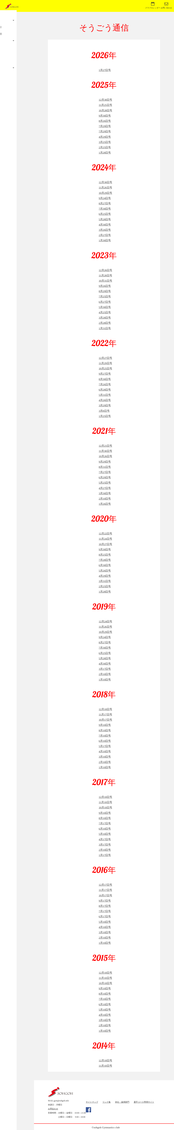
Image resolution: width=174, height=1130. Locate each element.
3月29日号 (105, 405)
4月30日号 (105, 224)
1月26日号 (105, 503)
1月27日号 (105, 70)
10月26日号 (105, 456)
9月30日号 (105, 115)
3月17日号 (105, 668)
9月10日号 (105, 725)
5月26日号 (105, 570)
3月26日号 (105, 229)
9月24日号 (105, 198)
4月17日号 (105, 839)
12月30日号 (105, 99)
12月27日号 (105, 358)
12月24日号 (105, 621)
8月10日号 (105, 730)
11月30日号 (105, 451)
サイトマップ (92, 1102)
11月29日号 (105, 363)
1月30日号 (105, 240)
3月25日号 (105, 142)
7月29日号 (105, 126)
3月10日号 (105, 756)
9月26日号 (105, 285)
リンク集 (106, 1102)
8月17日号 (105, 905)
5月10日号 (105, 833)
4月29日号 (105, 136)
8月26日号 (105, 120)
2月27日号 (105, 235)
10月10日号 (105, 807)
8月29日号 (105, 291)
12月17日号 (105, 884)
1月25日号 (105, 416)
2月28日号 (105, 322)
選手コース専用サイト (144, 1102)
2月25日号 (105, 147)
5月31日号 (105, 394)
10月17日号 (105, 719)
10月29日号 (105, 192)
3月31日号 (105, 581)
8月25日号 (105, 554)
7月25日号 (105, 296)
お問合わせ (53, 1109)
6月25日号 (105, 213)
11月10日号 (105, 802)
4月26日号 (105, 400)
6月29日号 (105, 477)
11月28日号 (105, 275)
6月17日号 (105, 916)
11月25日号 (105, 105)
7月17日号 (105, 823)
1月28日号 (105, 152)
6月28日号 (105, 389)
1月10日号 (105, 679)
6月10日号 (105, 740)
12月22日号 (105, 533)
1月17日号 (105, 855)
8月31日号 (105, 466)
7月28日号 (105, 559)
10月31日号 (105, 280)
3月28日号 (105, 317)
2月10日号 (105, 498)
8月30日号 (105, 379)
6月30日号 (105, 565)
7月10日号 (105, 735)
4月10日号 (105, 751)
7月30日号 (105, 208)
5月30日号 (105, 307)
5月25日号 (105, 482)
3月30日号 (105, 493)
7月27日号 (105, 472)
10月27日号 (105, 544)
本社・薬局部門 (122, 1102)
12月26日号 (105, 270)
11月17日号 (105, 714)
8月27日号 (105, 203)
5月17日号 (105, 746)
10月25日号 (105, 368)
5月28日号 (105, 219)
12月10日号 (105, 709)
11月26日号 (105, 187)
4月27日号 (105, 488)
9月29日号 (105, 461)
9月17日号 (105, 900)
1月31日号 (105, 328)
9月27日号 (105, 373)
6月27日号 (105, 301)
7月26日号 (105, 384)
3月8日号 (104, 410)
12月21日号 (105, 445)
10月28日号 (105, 110)
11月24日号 (105, 538)
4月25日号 (105, 312)
